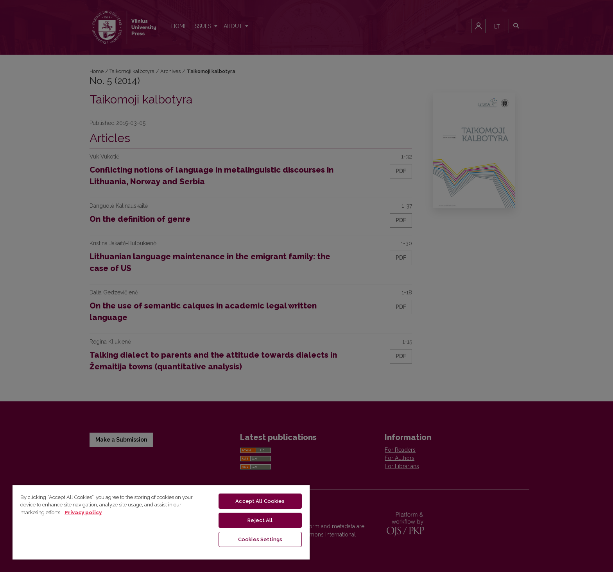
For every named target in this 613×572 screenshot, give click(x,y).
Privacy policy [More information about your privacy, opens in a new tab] (83, 512)
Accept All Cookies (260, 501)
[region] (161, 522)
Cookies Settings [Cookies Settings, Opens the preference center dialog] (260, 539)
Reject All (259, 520)
